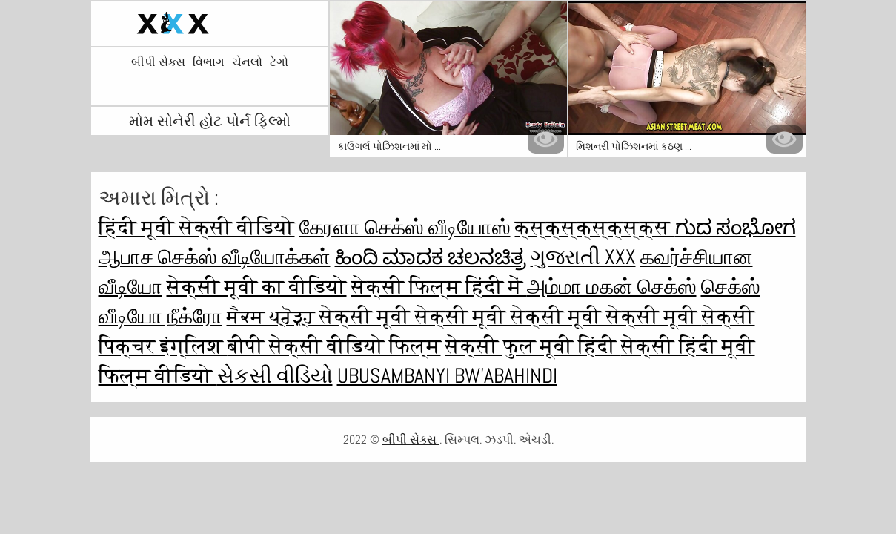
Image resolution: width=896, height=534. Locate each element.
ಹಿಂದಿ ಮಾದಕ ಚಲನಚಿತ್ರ (430, 257)
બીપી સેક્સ (158, 62)
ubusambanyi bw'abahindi (447, 376)
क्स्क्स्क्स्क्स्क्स (595, 227)
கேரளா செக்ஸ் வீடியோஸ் (405, 227)
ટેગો (279, 62)
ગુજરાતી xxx (583, 257)
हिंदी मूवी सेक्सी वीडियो (197, 227)
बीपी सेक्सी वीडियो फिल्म (334, 346)
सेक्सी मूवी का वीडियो (257, 287)
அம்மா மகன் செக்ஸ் (612, 287)
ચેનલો (247, 62)
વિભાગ (209, 62)
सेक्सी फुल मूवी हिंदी (533, 346)
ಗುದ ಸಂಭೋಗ (735, 227)
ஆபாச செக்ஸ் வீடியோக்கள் (215, 257)
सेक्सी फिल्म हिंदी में (439, 287)
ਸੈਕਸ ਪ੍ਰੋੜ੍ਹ (273, 316)
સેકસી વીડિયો (275, 376)
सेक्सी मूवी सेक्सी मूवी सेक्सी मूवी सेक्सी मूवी (510, 316)
